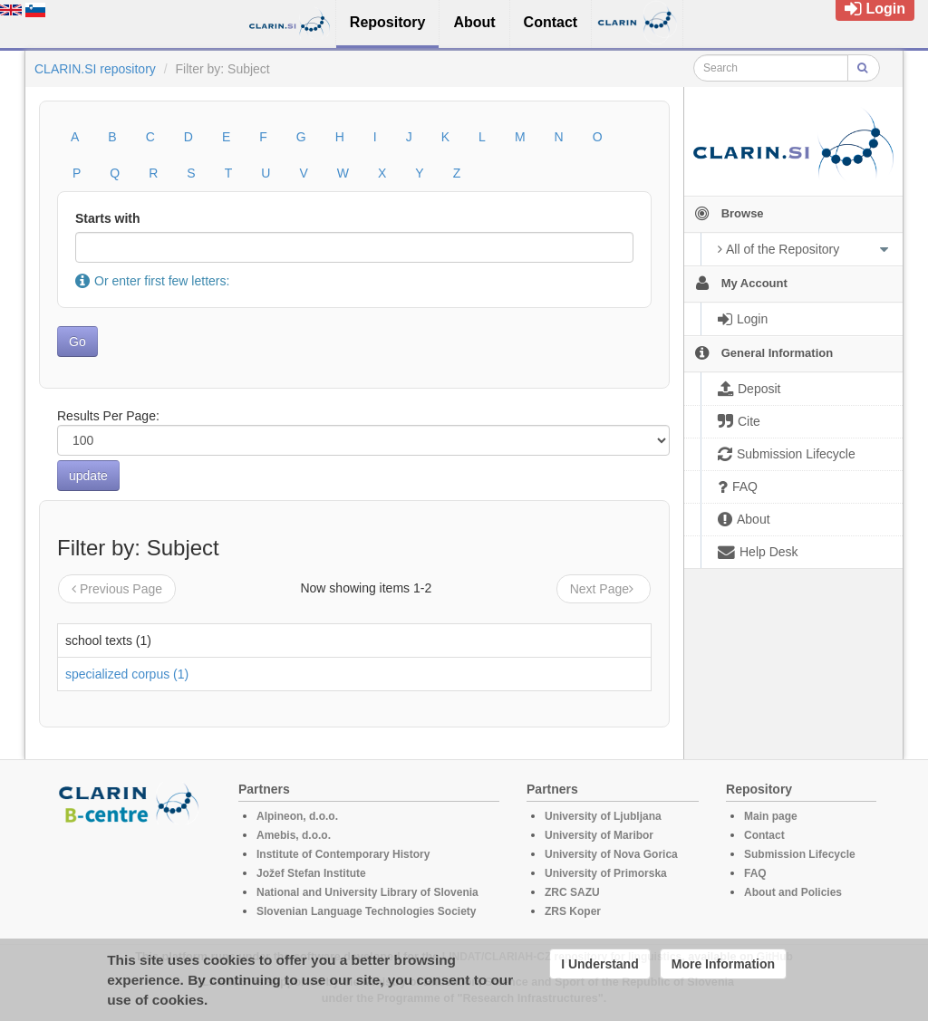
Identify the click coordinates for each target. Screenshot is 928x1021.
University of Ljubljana (603, 816)
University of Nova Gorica (611, 854)
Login (875, 8)
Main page (771, 816)
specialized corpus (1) (126, 674)
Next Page (603, 589)
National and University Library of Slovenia (367, 892)
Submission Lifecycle (800, 854)
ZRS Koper (573, 911)
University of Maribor (599, 835)
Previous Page (117, 589)
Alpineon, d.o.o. (297, 816)
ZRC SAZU (572, 892)
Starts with (107, 218)
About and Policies (793, 892)
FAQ (755, 873)
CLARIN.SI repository (95, 69)
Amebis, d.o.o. (293, 835)
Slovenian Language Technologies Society (366, 911)
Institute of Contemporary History (343, 854)
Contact (764, 835)
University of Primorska (606, 873)
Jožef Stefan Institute (311, 873)
